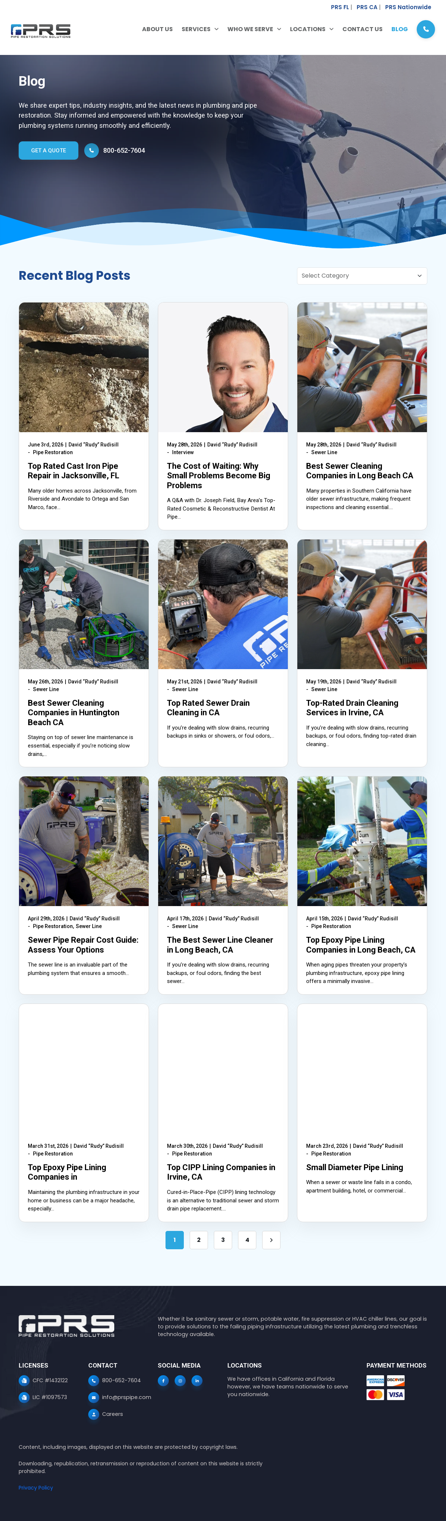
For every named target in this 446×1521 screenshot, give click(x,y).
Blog (399, 29)
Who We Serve (250, 29)
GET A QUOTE (48, 150)
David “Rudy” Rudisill (93, 445)
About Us (157, 29)
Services (196, 29)
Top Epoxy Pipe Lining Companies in (67, 1172)
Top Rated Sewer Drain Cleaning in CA (208, 707)
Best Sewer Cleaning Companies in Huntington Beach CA (73, 712)
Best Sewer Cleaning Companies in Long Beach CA (359, 470)
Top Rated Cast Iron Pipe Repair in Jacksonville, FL (73, 470)
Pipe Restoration (53, 452)
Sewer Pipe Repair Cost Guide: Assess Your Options (83, 944)
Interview (183, 452)
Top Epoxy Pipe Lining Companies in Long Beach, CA (361, 944)
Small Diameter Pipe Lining (354, 1167)
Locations (308, 29)
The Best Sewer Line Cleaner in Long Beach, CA (220, 944)
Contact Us (362, 29)
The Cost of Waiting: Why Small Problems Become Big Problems (218, 475)
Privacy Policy (36, 1487)
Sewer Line (324, 452)
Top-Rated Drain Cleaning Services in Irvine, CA (352, 707)
